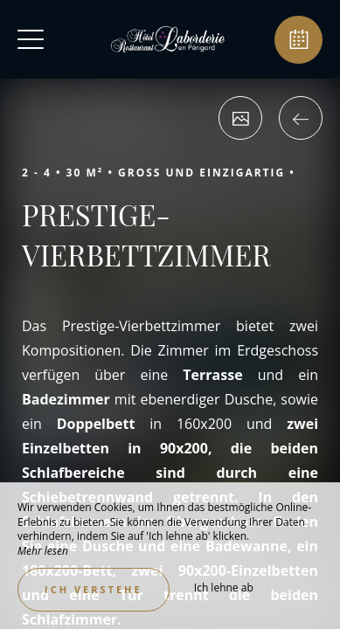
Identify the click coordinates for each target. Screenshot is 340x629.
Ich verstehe (93, 589)
